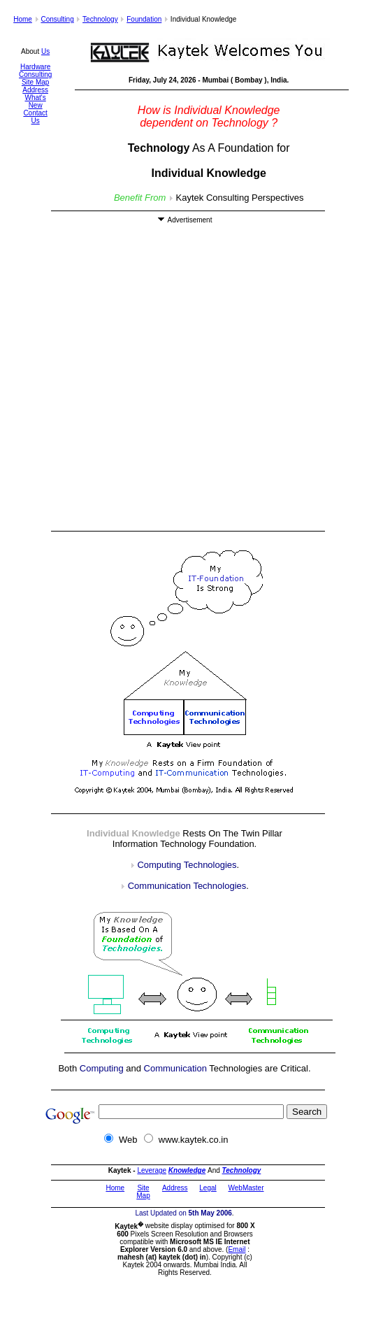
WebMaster (246, 1188)
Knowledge (186, 1170)
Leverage (151, 1170)
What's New (35, 101)
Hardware (35, 67)
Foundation (143, 19)
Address (35, 90)
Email (236, 1249)
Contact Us (35, 116)
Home (22, 19)
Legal (207, 1188)
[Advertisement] (131, 381)
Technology (100, 19)
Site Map (35, 82)
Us (45, 51)
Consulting (57, 19)
